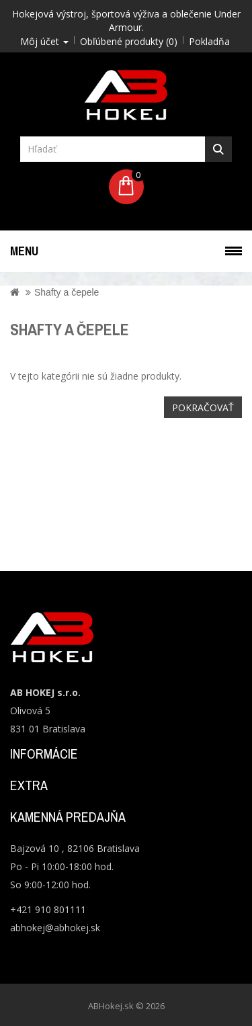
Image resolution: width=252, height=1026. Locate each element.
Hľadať (218, 149)
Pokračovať (203, 407)
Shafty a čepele (66, 292)
